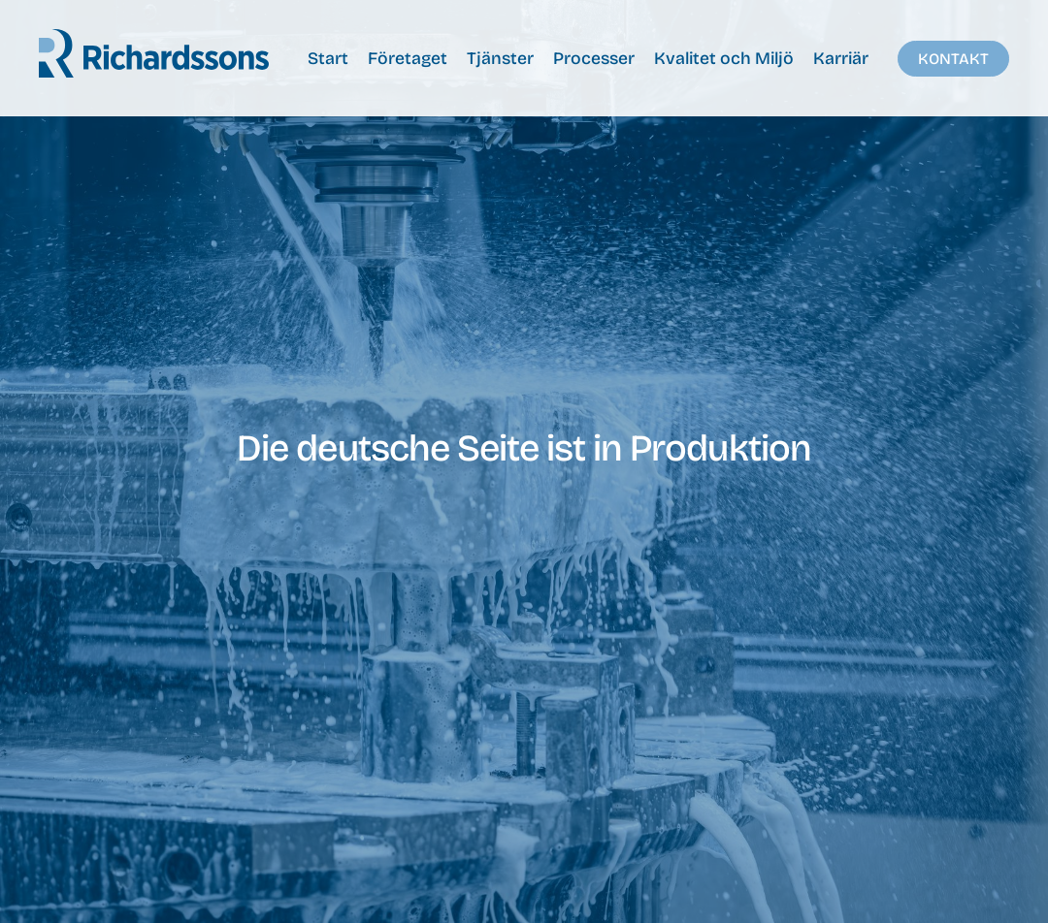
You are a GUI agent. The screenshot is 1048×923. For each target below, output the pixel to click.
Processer (594, 58)
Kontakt (953, 58)
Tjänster (500, 58)
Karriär (840, 58)
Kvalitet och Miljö (724, 58)
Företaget (407, 58)
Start (328, 58)
